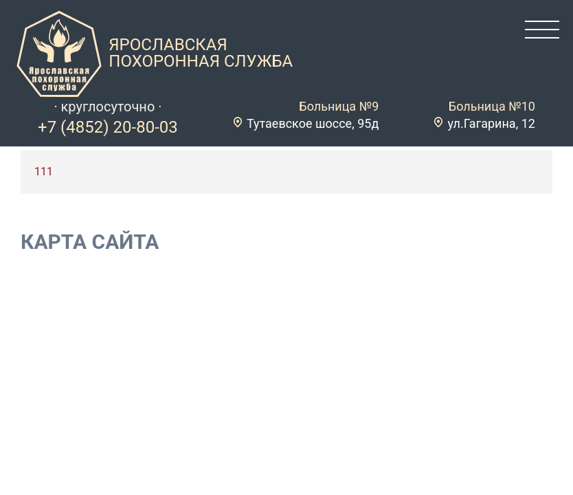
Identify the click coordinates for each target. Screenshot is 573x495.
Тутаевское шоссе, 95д (313, 123)
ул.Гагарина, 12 (491, 123)
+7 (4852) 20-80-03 (108, 127)
